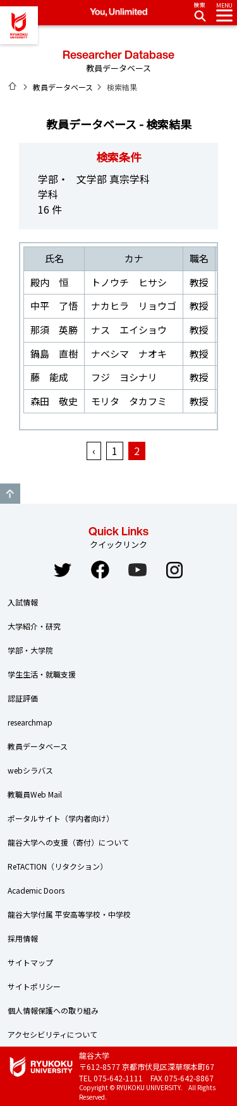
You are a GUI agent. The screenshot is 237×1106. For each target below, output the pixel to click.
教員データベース (63, 87)
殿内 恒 (49, 282)
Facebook (100, 570)
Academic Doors (36, 890)
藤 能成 (49, 377)
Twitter (62, 570)
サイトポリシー (34, 986)
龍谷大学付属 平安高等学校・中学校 (69, 914)
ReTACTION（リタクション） (57, 866)
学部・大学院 (30, 650)
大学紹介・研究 (34, 626)
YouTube (137, 570)
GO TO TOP (10, 493)
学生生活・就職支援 (42, 674)
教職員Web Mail (35, 794)
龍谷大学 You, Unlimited (19, 25)
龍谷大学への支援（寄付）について (68, 842)
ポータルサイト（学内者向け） (61, 818)
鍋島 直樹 (54, 353)
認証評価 (23, 698)
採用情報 (23, 938)
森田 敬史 (54, 401)
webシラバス (30, 770)
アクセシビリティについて (52, 1034)
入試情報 (23, 602)
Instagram (174, 570)
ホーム (12, 86)
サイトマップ (30, 962)
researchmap (30, 722)
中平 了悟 (54, 305)
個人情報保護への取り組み (53, 1010)
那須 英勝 (54, 329)
